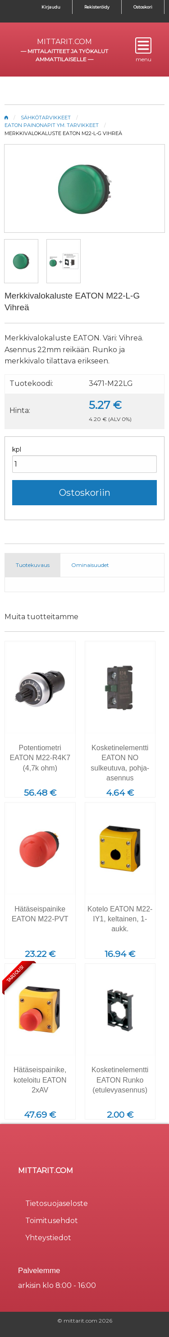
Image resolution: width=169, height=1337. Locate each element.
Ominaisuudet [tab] (90, 565)
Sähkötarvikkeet (46, 117)
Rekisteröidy (97, 7)
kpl (16, 449)
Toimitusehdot (51, 1220)
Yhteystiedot (48, 1237)
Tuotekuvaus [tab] (33, 565)
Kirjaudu (50, 7)
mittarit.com (64, 41)
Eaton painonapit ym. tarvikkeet (52, 125)
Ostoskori (142, 7)
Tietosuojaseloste (56, 1203)
